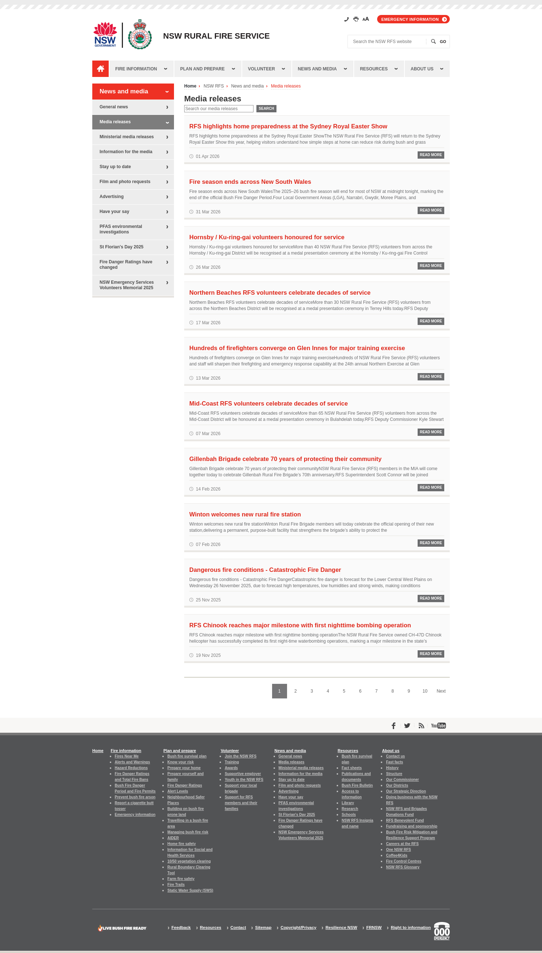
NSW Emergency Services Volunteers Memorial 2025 (127, 285)
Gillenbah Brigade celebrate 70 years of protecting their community (285, 459)
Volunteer (261, 68)
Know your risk (180, 762)
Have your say (114, 211)
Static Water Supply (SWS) (190, 890)
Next (441, 691)
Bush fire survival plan (186, 756)
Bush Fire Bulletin (357, 785)
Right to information (411, 928)
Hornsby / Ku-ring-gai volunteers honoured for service (266, 237)
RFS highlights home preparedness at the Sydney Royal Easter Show (288, 126)
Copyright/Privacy (298, 928)
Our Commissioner (402, 780)
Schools (349, 815)
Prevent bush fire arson (135, 797)
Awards (231, 768)
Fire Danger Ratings (184, 785)
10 (424, 691)
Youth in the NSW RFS (244, 780)
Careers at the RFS (402, 844)
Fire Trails (176, 885)
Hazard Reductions (131, 768)
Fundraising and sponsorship (411, 826)
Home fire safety (181, 844)
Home (190, 86)
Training (232, 762)
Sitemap (263, 928)
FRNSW (374, 928)
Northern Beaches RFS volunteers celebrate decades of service (280, 292)
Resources (374, 68)
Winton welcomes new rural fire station (245, 514)
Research (350, 809)
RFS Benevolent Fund (405, 820)
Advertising (112, 196)
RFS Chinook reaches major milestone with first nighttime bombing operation (300, 625)
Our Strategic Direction (406, 791)
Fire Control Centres (403, 861)
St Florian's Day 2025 (121, 246)
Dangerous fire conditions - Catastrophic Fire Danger (265, 569)
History (392, 768)
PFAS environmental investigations (121, 229)
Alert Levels (177, 791)
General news (114, 106)
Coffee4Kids (396, 855)
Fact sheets (352, 768)
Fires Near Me (127, 756)
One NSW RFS (398, 850)
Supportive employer (243, 774)
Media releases (286, 86)
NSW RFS (214, 86)
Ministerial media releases (127, 136)
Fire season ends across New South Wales (250, 181)
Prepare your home (184, 768)
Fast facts (394, 762)
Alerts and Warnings (132, 762)
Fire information (136, 68)
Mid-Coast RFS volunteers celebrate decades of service (268, 403)
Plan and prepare (202, 68)
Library (348, 803)
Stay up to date (115, 166)
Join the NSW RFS (240, 756)
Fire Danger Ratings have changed (126, 264)
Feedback (181, 928)
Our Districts (397, 785)
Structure (394, 774)
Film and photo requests (125, 181)
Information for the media (126, 151)
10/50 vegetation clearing (189, 861)
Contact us (395, 756)
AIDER (173, 838)
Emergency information (410, 19)
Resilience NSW (341, 928)
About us (422, 68)
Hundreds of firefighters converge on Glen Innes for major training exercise (297, 348)
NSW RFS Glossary (402, 867)
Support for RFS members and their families (241, 803)
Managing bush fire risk (187, 832)
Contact (238, 928)
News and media (317, 68)
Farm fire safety (180, 879)
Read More (431, 155)
